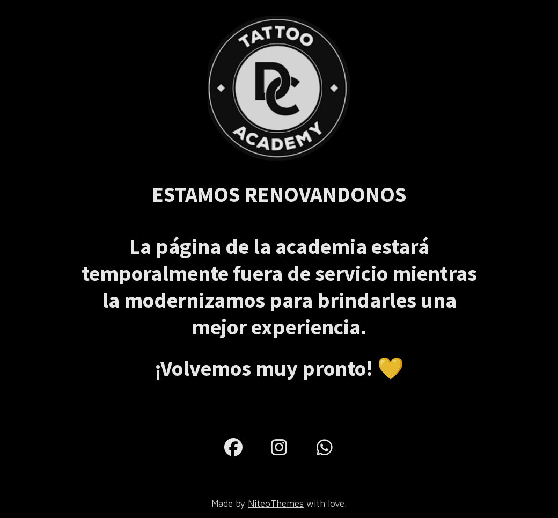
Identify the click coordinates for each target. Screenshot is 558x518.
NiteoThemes (276, 503)
